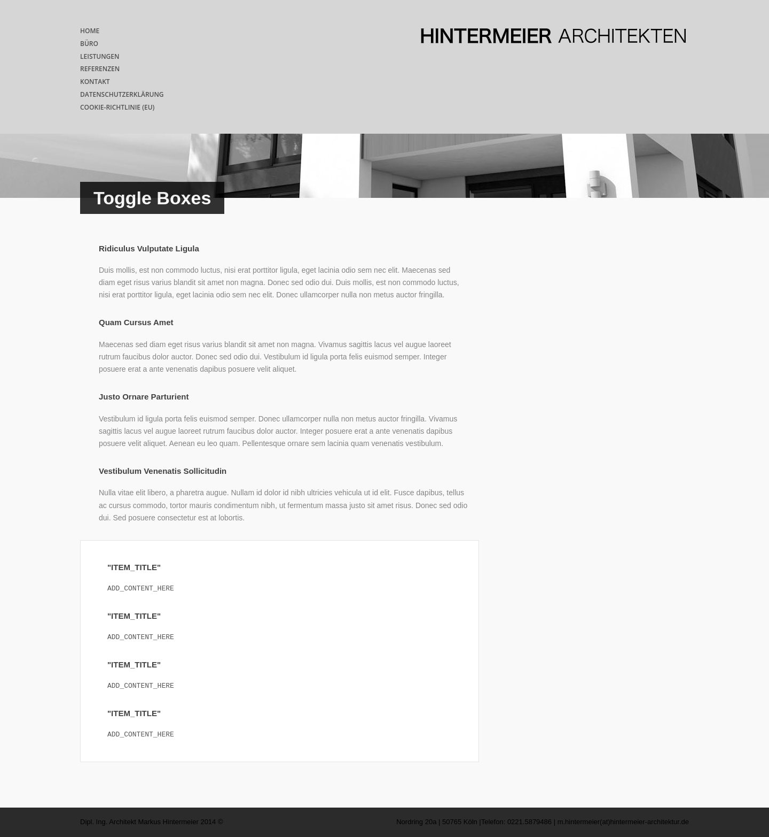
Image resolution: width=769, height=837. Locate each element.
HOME (89, 30)
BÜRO (89, 43)
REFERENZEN (100, 68)
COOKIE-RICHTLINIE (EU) (117, 107)
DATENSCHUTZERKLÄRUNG (122, 94)
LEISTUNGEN (99, 56)
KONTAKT (95, 81)
